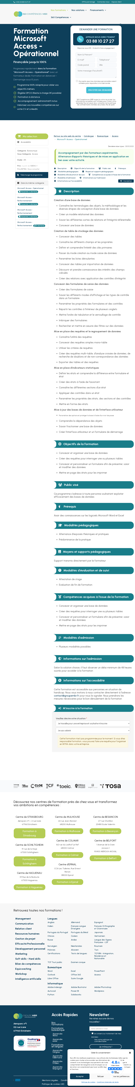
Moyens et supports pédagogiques (97, 172)
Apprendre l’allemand (57, 1057)
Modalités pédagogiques (66, 172)
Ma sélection (27, 136)
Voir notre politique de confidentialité (103, 1040)
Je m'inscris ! (105, 1046)
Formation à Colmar (67, 855)
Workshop (21, 973)
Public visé (105, 168)
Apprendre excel (57, 1040)
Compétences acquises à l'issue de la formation (110, 175)
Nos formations (58, 10)
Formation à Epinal (67, 881)
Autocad (52, 991)
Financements (97, 10)
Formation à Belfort (105, 858)
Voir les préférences (121, 1076)
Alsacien (75, 950)
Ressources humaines (27, 933)
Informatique (55, 983)
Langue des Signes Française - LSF (103, 941)
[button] (130, 1052)
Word (50, 971)
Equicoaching (23, 968)
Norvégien (52, 946)
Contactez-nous (103, 2)
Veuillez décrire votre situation (71, 718)
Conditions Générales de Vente (108, 1082)
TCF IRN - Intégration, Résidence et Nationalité (104, 956)
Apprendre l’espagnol (57, 1068)
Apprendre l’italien (57, 1062)
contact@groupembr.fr (66, 695)
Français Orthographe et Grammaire (104, 927)
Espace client (117, 2)
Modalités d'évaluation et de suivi (69, 175)
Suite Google (77, 978)
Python (51, 994)
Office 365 (76, 974)
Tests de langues (79, 953)
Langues (52, 918)
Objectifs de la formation (83, 168)
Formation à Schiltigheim (29, 861)
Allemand (75, 922)
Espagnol (98, 922)
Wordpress (99, 991)
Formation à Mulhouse (67, 831)
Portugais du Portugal (58, 932)
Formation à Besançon (105, 831)
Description (60, 168)
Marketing (21, 953)
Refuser (100, 1076)
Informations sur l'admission (93, 178)
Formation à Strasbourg (29, 833)
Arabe (74, 940)
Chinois (51, 936)
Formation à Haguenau (29, 887)
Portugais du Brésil (79, 932)
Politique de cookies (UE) (53, 1084)
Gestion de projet (25, 938)
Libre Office (53, 978)
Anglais (51, 922)
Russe (50, 940)
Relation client (23, 928)
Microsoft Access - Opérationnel (30, 188)
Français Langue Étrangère (78, 927)
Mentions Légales (50, 1080)
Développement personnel (30, 948)
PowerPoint (99, 971)
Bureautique (102, 136)
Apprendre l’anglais (57, 1051)
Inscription (126, 181)
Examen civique (78, 962)
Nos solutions (78, 10)
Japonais (98, 932)
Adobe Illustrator (79, 987)
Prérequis (120, 168)
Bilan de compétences (28, 963)
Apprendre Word (57, 1035)
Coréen (74, 936)
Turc (96, 950)
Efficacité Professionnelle (29, 943)
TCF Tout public (55, 962)
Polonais (51, 950)
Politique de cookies (88, 1082)
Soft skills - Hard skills (27, 958)
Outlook (51, 974)
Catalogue (89, 136)
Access (115, 136)
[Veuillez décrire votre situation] (93, 730)
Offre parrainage (88, 2)
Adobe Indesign (55, 987)
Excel (73, 971)
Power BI (75, 991)
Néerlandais (76, 946)
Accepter (80, 1076)
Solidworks (76, 994)
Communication (24, 923)
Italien (50, 926)
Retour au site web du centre (67, 136)
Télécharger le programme (29, 175)
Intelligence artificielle (28, 978)
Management (23, 918)
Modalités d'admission (65, 178)
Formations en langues (57, 1046)
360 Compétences (60, 17)
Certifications (54, 953)
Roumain (98, 946)
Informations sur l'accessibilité (68, 181)
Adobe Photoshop (102, 987)
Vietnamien (99, 936)
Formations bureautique (58, 1029)
